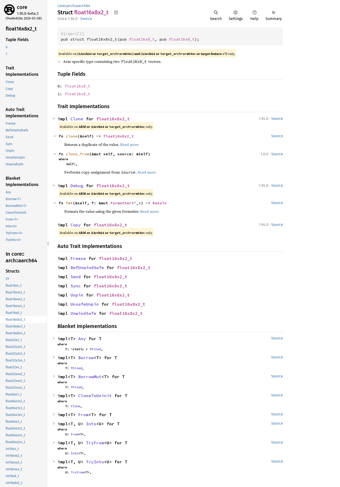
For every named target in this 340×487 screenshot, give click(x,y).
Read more (129, 144)
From (83, 414)
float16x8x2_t (113, 119)
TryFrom (95, 442)
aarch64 (83, 6)
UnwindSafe (83, 313)
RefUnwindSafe (87, 267)
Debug (76, 185)
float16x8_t (142, 39)
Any (82, 338)
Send (75, 276)
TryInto (95, 461)
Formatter (120, 203)
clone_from (77, 154)
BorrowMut (89, 376)
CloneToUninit (95, 395)
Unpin (76, 295)
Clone (76, 119)
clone (71, 136)
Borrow (86, 357)
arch (70, 6)
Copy (75, 225)
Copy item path (116, 12)
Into (91, 423)
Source (86, 18)
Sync (75, 286)
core (22, 7)
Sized (96, 349)
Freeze (78, 258)
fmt (69, 203)
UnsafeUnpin (84, 304)
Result (160, 203)
